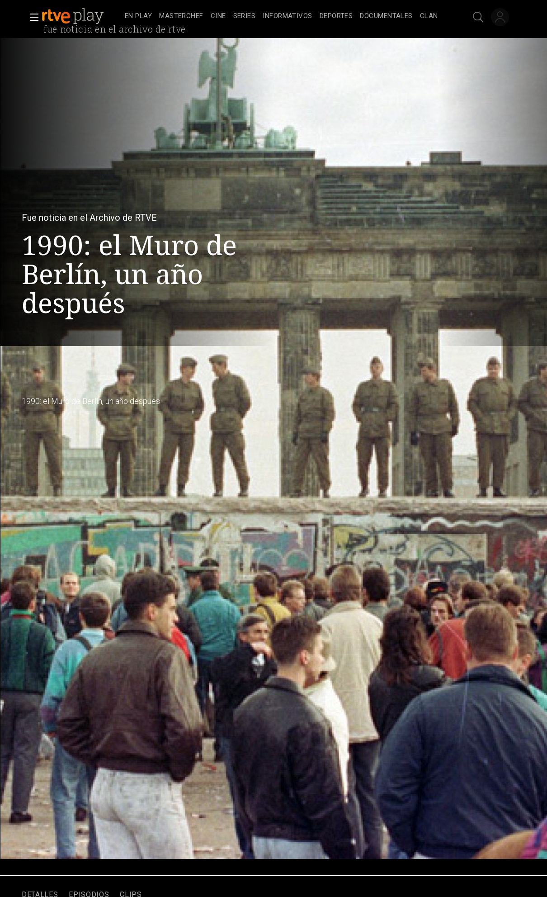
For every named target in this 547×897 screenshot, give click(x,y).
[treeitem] (138, 16)
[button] (32, 17)
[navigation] (283, 16)
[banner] (81, 16)
